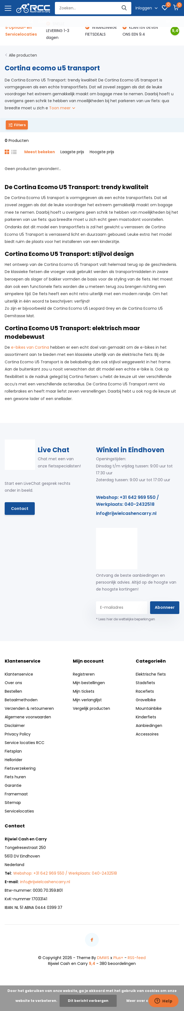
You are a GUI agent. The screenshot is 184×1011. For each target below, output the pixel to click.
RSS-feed (137, 957)
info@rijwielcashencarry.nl (126, 513)
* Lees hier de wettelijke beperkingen (125, 619)
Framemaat (16, 794)
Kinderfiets (146, 717)
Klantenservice (19, 674)
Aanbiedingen (149, 725)
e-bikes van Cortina (30, 347)
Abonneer (165, 607)
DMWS (103, 957)
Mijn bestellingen (89, 683)
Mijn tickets (83, 691)
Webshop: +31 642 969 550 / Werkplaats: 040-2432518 (127, 500)
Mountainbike (149, 708)
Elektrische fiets (151, 674)
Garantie (13, 785)
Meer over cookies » (144, 1000)
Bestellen (13, 691)
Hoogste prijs (102, 152)
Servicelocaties (19, 811)
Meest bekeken (39, 152)
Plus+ (118, 957)
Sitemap (13, 802)
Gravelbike (146, 700)
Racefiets (145, 691)
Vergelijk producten (91, 708)
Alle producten (23, 55)
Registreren (84, 674)
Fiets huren (15, 777)
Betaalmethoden (21, 700)
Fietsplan (13, 751)
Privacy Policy (18, 734)
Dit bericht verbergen (88, 1000)
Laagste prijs (72, 152)
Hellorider (13, 760)
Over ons (13, 683)
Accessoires (147, 734)
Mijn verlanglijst (87, 700)
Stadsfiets (145, 683)
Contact (19, 508)
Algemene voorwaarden (28, 717)
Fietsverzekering (20, 768)
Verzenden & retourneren (29, 708)
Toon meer (62, 108)
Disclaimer (15, 725)
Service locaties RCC (24, 742)
